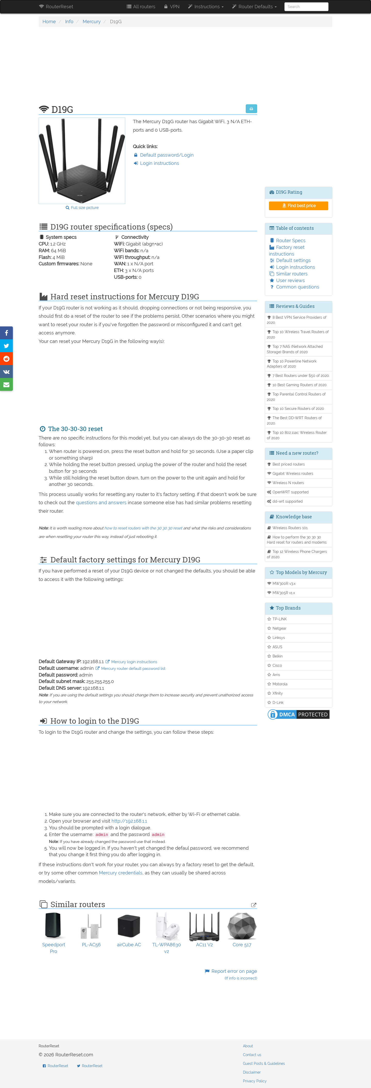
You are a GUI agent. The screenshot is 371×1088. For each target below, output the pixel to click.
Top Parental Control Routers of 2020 (296, 397)
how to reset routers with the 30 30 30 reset (143, 528)
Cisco (274, 665)
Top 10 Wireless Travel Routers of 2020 (298, 334)
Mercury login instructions (131, 662)
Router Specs (287, 240)
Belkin (275, 656)
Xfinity (275, 693)
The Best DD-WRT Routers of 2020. (294, 420)
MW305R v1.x (281, 593)
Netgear (277, 628)
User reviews (287, 280)
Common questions (294, 287)
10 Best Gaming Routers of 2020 (297, 385)
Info (69, 21)
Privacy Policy (255, 1081)
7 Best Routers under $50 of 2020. (298, 375)
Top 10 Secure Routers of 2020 (295, 408)
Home (49, 21)
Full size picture (82, 207)
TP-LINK (277, 619)
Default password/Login (163, 155)
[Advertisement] (148, 68)
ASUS (275, 647)
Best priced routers (286, 464)
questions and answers (102, 502)
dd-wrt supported (285, 501)
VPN (171, 6)
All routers (140, 6)
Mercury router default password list (130, 668)
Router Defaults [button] (254, 6)
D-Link (275, 702)
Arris (273, 674)
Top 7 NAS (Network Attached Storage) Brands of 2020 (295, 349)
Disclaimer (252, 1072)
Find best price (298, 205)
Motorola (277, 684)
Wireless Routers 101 (287, 528)
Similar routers (288, 273)
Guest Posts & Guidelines (264, 1063)
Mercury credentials (120, 872)
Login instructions (156, 163)
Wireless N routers (285, 482)
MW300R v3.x (281, 583)
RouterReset (56, 6)
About (248, 1046)
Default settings (290, 260)
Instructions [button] (205, 6)
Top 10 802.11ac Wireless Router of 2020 (297, 435)
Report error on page (230, 974)
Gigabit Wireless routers (290, 473)
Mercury (92, 21)
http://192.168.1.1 (129, 821)
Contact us (252, 1055)
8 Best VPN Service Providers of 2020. (297, 320)
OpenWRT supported (288, 492)
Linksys (276, 637)
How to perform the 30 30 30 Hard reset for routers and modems (297, 540)
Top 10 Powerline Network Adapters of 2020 (292, 364)
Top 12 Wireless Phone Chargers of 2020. (297, 554)
